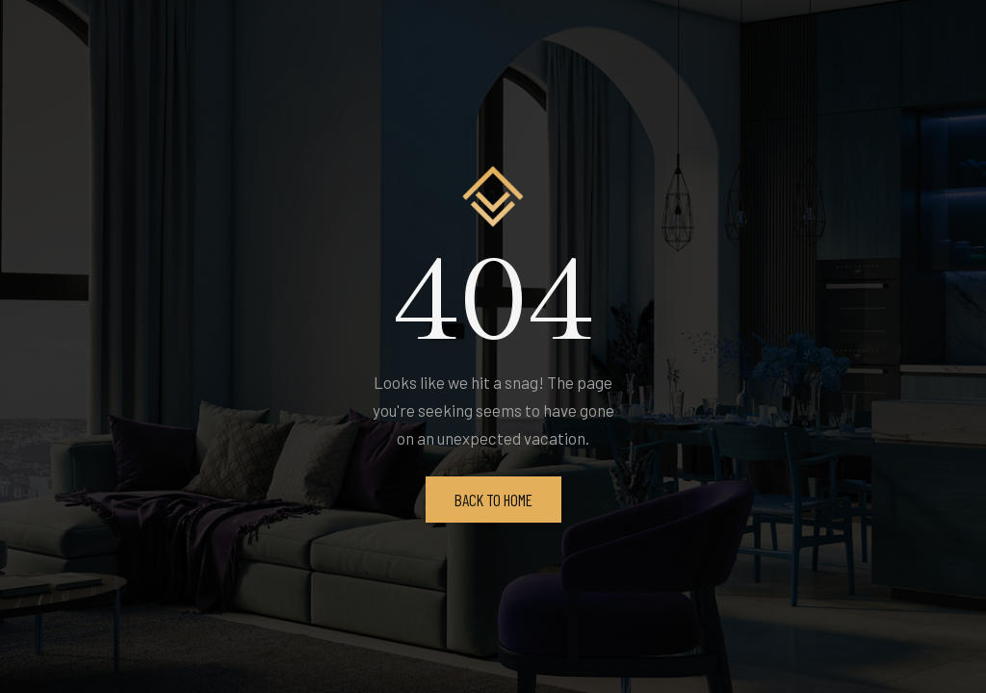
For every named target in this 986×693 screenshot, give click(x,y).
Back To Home (493, 499)
